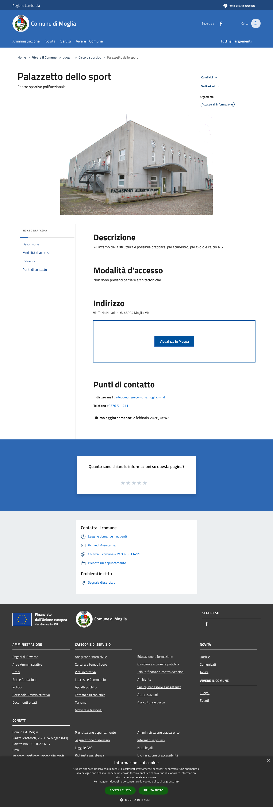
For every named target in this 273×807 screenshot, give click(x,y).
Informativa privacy (151, 740)
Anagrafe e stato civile (91, 656)
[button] (136, 800)
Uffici (16, 671)
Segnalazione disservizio (92, 740)
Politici (17, 687)
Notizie (205, 656)
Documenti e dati (24, 702)
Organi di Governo (25, 656)
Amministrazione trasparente (158, 732)
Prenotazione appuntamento (95, 732)
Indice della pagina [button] (35, 230)
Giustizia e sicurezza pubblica (158, 664)
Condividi (210, 77)
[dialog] (136, 781)
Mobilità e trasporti (88, 710)
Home (22, 57)
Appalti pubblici (86, 687)
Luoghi (67, 57)
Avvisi (204, 671)
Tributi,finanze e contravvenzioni (160, 671)
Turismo (80, 702)
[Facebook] (218, 23)
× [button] (268, 761)
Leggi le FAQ (84, 747)
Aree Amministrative (27, 664)
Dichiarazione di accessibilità (157, 755)
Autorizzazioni (147, 694)
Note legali (145, 747)
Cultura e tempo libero (91, 664)
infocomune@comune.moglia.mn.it (140, 397)
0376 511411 (118, 405)
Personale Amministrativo (31, 694)
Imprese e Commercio (90, 679)
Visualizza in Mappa (174, 341)
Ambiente (144, 679)
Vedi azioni (210, 86)
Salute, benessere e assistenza (159, 686)
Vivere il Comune (44, 57)
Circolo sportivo (89, 57)
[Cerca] (255, 23)
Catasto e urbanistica (90, 694)
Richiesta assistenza (89, 755)
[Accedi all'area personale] (239, 6)
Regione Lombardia (26, 5)
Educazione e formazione (155, 656)
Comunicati (208, 664)
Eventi (204, 700)
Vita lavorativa (85, 671)
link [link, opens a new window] (177, 781)
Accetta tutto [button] (120, 790)
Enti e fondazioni (24, 679)
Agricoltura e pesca (151, 702)
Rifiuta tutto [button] (153, 790)
